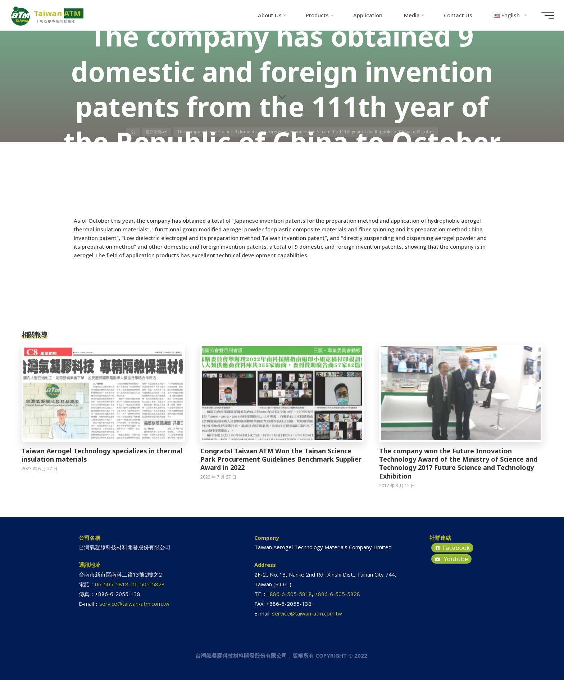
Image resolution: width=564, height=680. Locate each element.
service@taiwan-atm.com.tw (134, 603)
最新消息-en (157, 132)
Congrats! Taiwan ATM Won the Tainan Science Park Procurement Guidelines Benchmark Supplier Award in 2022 (280, 459)
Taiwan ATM (61, 13)
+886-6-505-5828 (337, 593)
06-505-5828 (148, 584)
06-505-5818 (111, 584)
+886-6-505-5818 (289, 593)
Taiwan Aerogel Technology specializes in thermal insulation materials (102, 454)
